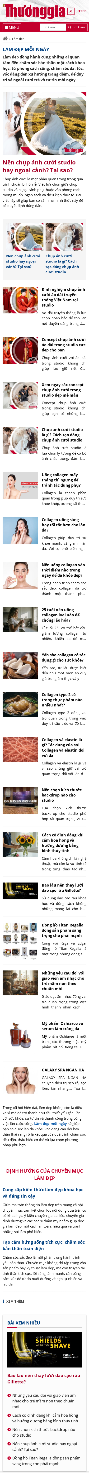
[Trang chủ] (5, 38)
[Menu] (12, 27)
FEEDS (81, 11)
